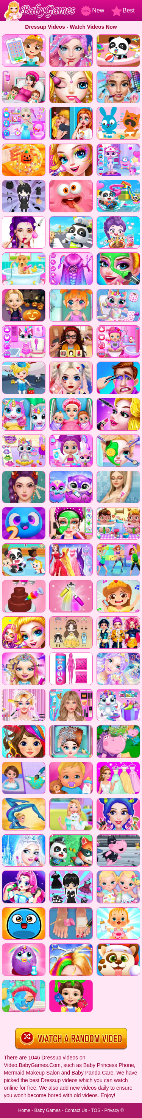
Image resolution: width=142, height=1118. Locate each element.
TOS (95, 1110)
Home (24, 1110)
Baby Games (47, 1110)
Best (123, 10)
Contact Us (76, 1110)
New (92, 10)
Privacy (112, 1110)
